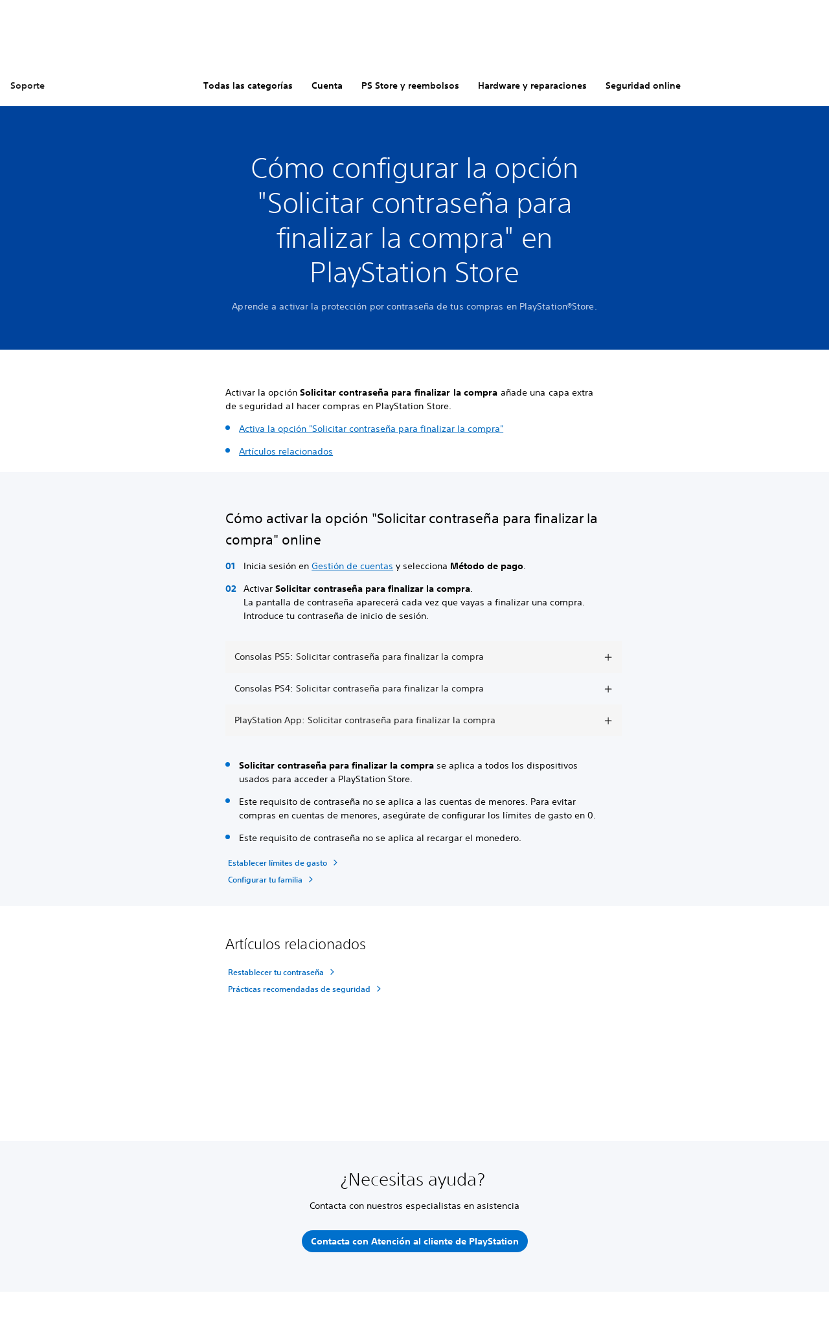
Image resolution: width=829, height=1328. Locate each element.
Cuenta (327, 85)
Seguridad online (643, 85)
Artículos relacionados (286, 451)
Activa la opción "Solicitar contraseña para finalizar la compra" (371, 428)
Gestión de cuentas (352, 566)
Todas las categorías (248, 85)
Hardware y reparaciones (532, 85)
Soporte (27, 85)
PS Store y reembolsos (410, 85)
